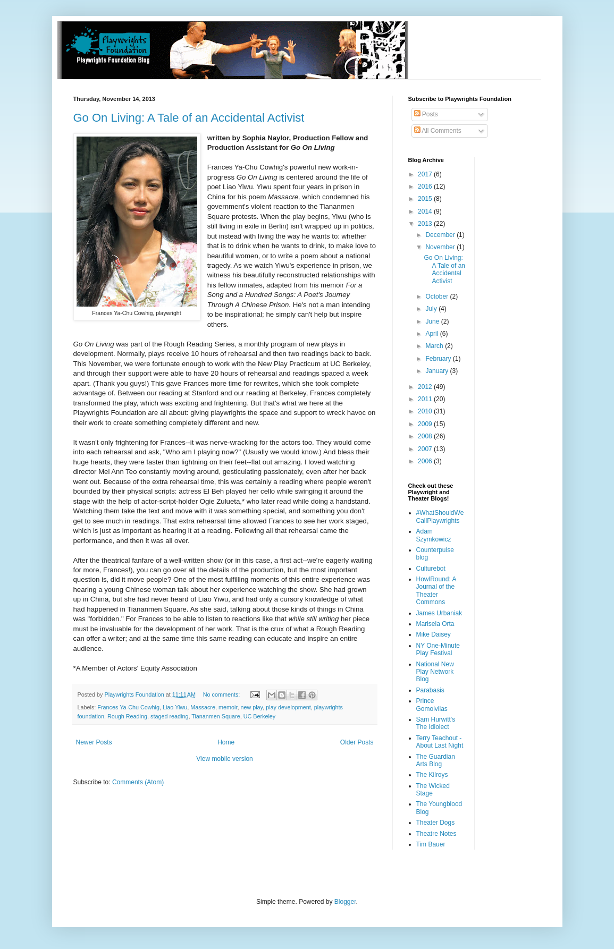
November (441, 247)
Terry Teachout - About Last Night (440, 741)
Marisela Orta (435, 624)
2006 (426, 461)
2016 (426, 186)
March (435, 346)
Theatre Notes (436, 833)
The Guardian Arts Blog (435, 760)
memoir (227, 707)
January (437, 371)
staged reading (169, 716)
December (441, 235)
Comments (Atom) (138, 782)
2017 (426, 174)
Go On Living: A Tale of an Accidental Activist (189, 117)
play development (288, 707)
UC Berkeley (259, 716)
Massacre (202, 707)
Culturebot (430, 568)
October (437, 296)
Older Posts (357, 742)
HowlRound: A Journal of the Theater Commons (436, 590)
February (438, 358)
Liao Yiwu (175, 707)
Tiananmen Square (215, 716)
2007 (426, 449)
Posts (426, 114)
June (433, 321)
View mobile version (224, 758)
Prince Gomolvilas (432, 704)
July (432, 308)
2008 (426, 436)
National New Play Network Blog (435, 671)
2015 (426, 198)
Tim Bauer (430, 844)
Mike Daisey (433, 634)
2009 (426, 424)
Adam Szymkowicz (433, 535)
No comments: (222, 694)
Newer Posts (94, 742)
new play (251, 707)
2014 (426, 211)
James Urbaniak (439, 613)
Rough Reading (127, 716)
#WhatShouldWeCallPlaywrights (440, 516)
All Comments (437, 130)
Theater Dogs (435, 822)
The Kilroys (432, 774)
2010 (426, 411)
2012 (426, 387)
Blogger (345, 901)
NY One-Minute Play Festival (438, 649)
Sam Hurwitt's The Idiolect (436, 723)
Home (225, 742)
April (432, 333)
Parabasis (430, 690)
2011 (426, 399)
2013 (426, 223)
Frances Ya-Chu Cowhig (128, 707)
